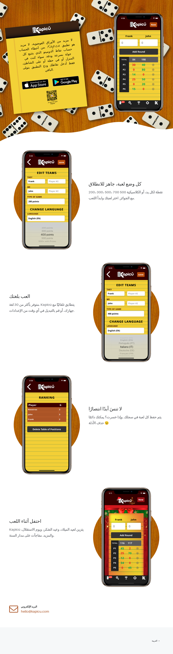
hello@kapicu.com (35, 611)
